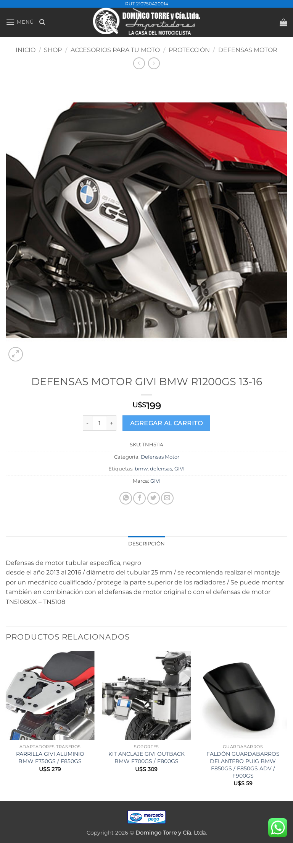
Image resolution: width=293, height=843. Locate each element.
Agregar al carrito (166, 423)
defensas (161, 469)
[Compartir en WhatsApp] (125, 498)
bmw (141, 469)
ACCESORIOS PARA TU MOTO (115, 50)
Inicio (25, 50)
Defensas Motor (247, 50)
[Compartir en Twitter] (153, 498)
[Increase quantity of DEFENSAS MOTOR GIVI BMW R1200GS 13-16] (111, 423)
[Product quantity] (99, 423)
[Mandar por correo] (167, 498)
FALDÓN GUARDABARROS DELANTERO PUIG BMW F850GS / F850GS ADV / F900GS (243, 764)
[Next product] (139, 63)
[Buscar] (42, 22)
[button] (20, 22)
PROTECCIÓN (189, 50)
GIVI (179, 469)
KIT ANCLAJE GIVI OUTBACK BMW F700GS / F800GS (146, 757)
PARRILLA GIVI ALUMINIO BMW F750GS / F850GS (50, 757)
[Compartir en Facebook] (139, 498)
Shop (53, 50)
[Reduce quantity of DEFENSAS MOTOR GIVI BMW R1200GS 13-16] (87, 423)
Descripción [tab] (146, 544)
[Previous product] (154, 63)
